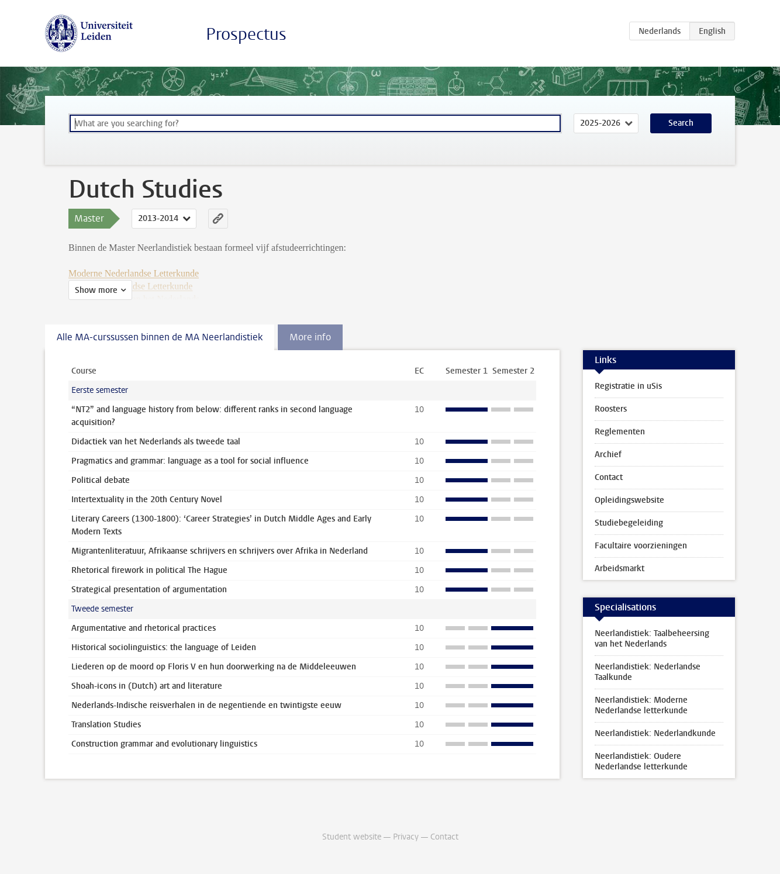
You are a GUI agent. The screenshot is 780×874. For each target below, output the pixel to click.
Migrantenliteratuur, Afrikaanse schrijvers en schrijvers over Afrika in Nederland (219, 551)
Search (680, 123)
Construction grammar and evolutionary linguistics (164, 743)
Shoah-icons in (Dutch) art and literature (146, 686)
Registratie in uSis (628, 386)
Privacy (406, 836)
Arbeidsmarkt (619, 568)
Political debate (100, 480)
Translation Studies (106, 724)
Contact (609, 477)
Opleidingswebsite (629, 500)
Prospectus (246, 34)
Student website (351, 836)
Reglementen (620, 431)
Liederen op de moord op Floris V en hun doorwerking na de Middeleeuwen (213, 666)
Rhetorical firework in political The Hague (149, 570)
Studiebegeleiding (629, 522)
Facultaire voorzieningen (641, 545)
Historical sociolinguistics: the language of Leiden (163, 647)
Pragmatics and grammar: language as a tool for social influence (190, 461)
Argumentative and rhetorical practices (143, 628)
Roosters (611, 408)
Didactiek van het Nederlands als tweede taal (155, 441)
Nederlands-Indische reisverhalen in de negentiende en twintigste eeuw (206, 705)
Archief (608, 454)
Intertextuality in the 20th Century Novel (146, 499)
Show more (96, 290)
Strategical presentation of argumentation (149, 589)
